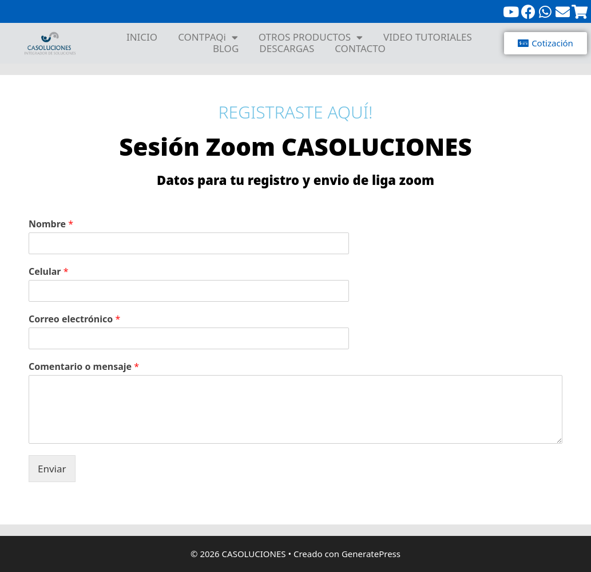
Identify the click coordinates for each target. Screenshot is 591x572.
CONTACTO (360, 48)
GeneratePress (371, 553)
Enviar (52, 468)
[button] (545, 43)
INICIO (141, 37)
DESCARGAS (286, 48)
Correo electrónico (74, 319)
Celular (48, 272)
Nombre (51, 224)
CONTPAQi (208, 37)
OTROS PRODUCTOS (311, 37)
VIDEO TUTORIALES (427, 37)
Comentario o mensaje (84, 367)
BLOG (226, 48)
